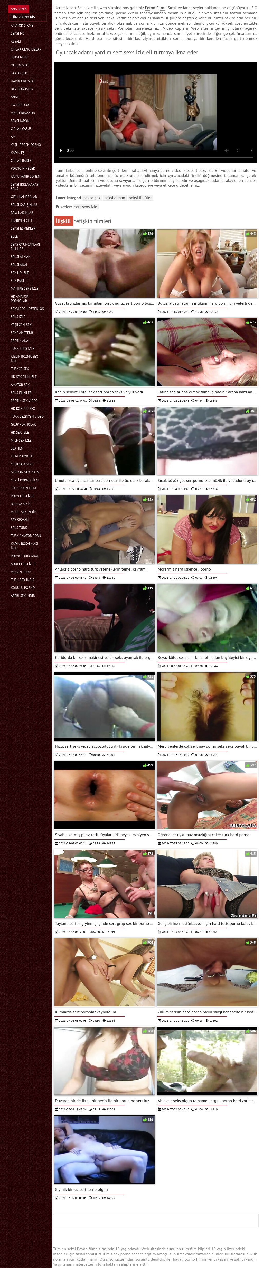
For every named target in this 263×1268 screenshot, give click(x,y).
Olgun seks (20, 65)
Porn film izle (22, 496)
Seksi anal (19, 265)
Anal (15, 97)
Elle (14, 236)
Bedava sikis (20, 504)
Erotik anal (20, 340)
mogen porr (21, 572)
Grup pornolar (23, 424)
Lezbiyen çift (21, 220)
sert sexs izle (85, 206)
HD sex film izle (24, 377)
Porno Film (155, 7)
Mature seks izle (25, 288)
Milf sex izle (21, 440)
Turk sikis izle (22, 348)
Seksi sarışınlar (24, 205)
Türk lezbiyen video (27, 416)
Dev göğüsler (22, 89)
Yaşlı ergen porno (26, 145)
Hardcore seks (23, 81)
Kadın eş (18, 153)
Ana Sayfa (19, 9)
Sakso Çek (19, 73)
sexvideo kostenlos (27, 309)
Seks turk (19, 528)
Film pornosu (22, 456)
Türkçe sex (20, 369)
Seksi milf (19, 57)
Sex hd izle (20, 273)
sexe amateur (22, 333)
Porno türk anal (25, 556)
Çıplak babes (21, 160)
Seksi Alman (21, 257)
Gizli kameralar (24, 197)
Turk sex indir (22, 580)
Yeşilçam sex (21, 325)
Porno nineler (23, 168)
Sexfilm (17, 448)
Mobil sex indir (23, 512)
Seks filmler (21, 393)
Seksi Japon (20, 121)
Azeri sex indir (23, 596)
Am (13, 137)
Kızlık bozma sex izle (24, 358)
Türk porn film (23, 488)
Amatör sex (20, 385)
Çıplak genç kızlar (26, 49)
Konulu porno (23, 588)
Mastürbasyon (23, 113)
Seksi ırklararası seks (25, 186)
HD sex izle (20, 432)
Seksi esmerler (23, 228)
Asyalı (16, 41)
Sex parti (18, 280)
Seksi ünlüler (140, 197)
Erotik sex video (24, 400)
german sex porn (25, 472)
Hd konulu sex (23, 408)
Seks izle (18, 317)
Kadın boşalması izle (24, 546)
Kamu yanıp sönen (25, 176)
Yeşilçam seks (22, 464)
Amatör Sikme (22, 25)
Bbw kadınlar (22, 213)
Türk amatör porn (26, 536)
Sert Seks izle (68, 28)
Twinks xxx (20, 105)
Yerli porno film (25, 480)
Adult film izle (23, 564)
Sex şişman (20, 520)
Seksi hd (17, 33)
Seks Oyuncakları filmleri (25, 246)
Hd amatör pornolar (19, 298)
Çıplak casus (21, 129)
